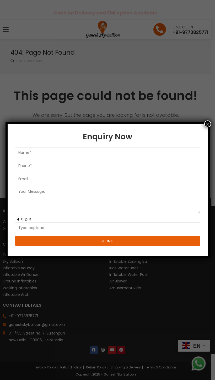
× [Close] (207, 123)
